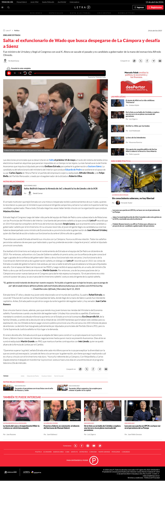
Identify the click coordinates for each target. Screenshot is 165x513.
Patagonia (116, 452)
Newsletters (126, 13)
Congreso (126, 452)
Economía (47, 452)
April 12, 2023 (73, 289)
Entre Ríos (83, 452)
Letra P (8, 30)
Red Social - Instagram (88, 446)
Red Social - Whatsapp (100, 446)
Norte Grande (58, 376)
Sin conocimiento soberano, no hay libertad (133, 198)
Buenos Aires (58, 452)
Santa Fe (74, 452)
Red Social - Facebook (81, 446)
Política (16, 30)
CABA (67, 452)
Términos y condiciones (135, 478)
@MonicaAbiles (37, 285)
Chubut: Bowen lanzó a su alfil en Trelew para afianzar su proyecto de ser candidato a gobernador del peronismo (134, 225)
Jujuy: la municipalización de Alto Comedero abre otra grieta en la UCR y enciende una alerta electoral (137, 218)
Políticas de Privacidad (152, 478)
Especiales (56, 13)
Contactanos (67, 446)
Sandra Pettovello (48, 2)
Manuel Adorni (22, 2)
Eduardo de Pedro (73, 169)
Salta (51, 160)
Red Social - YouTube (94, 446)
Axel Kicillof (62, 2)
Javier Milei (34, 2)
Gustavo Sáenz (95, 166)
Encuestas (104, 13)
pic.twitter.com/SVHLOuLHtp (89, 285)
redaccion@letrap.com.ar (151, 476)
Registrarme (156, 7)
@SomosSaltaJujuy (66, 285)
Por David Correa (13, 61)
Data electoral (80, 13)
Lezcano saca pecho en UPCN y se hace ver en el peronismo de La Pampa (136, 211)
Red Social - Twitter (75, 446)
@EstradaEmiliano (21, 285)
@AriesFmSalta (51, 285)
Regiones (36, 13)
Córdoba (93, 452)
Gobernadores (74, 2)
